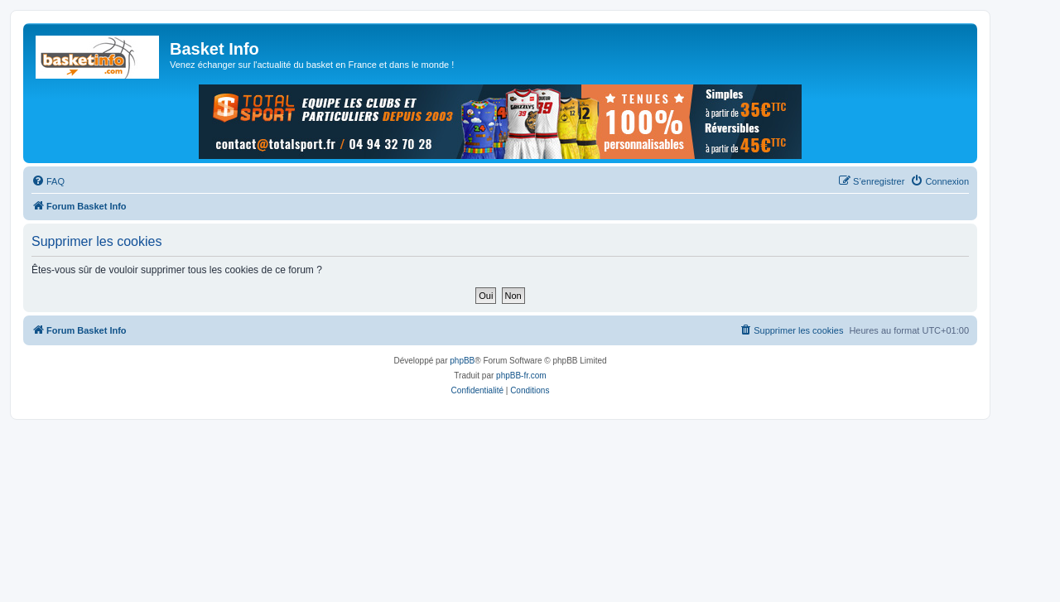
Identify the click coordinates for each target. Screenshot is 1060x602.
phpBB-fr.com (521, 375)
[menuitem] (48, 181)
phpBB (462, 360)
